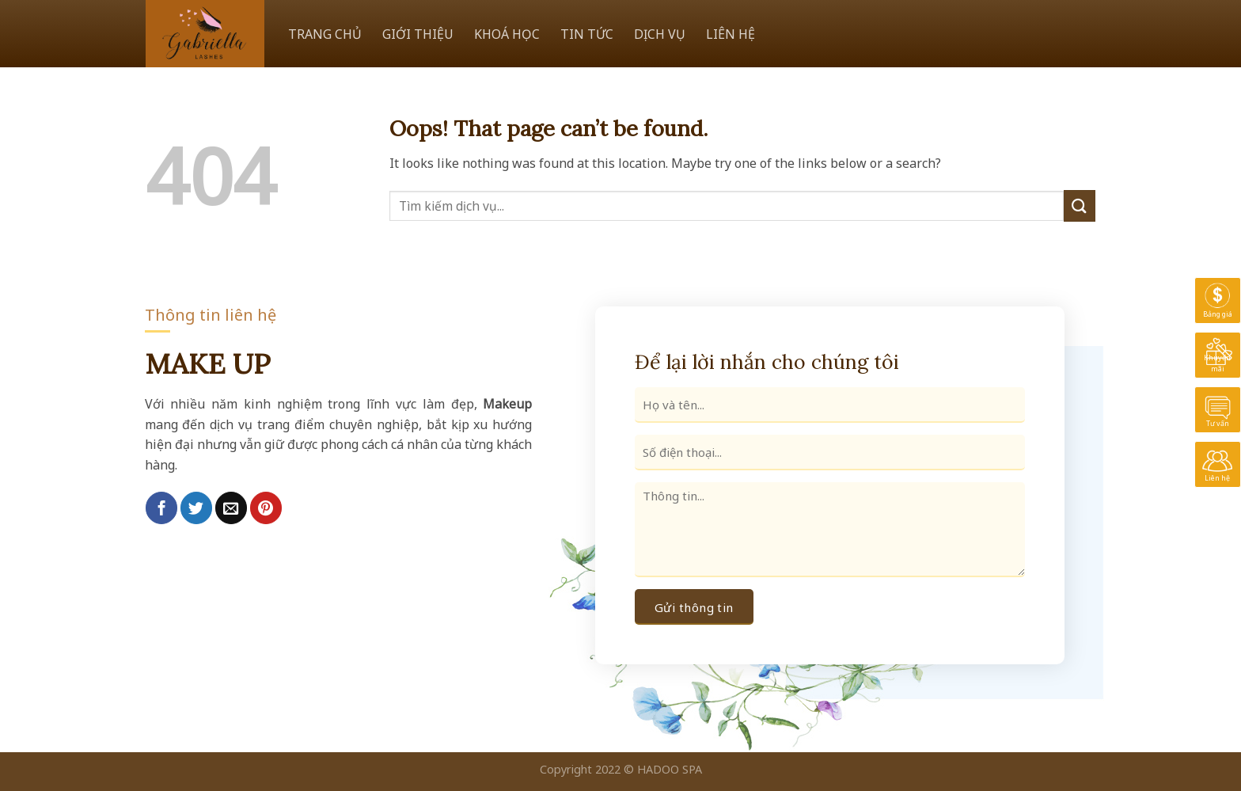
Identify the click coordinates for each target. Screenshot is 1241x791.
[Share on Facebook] (161, 507)
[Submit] (1079, 205)
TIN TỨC (586, 34)
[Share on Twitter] (196, 507)
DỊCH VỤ (659, 34)
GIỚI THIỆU (418, 34)
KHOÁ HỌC (507, 34)
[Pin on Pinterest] (266, 507)
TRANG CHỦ (325, 34)
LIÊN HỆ (730, 34)
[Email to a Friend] (231, 507)
